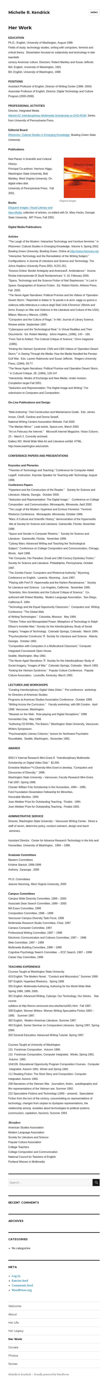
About (12, 1314)
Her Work (15, 1339)
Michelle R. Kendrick (29, 12)
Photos (13, 1355)
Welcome (14, 1306)
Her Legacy (16, 1331)
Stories (12, 1364)
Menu (94, 12)
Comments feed (22, 1285)
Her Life (13, 1322)
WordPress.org (22, 1290)
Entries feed (20, 1280)
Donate (13, 1347)
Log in (16, 1276)
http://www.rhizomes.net (84, 251)
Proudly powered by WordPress (51, 1374)
